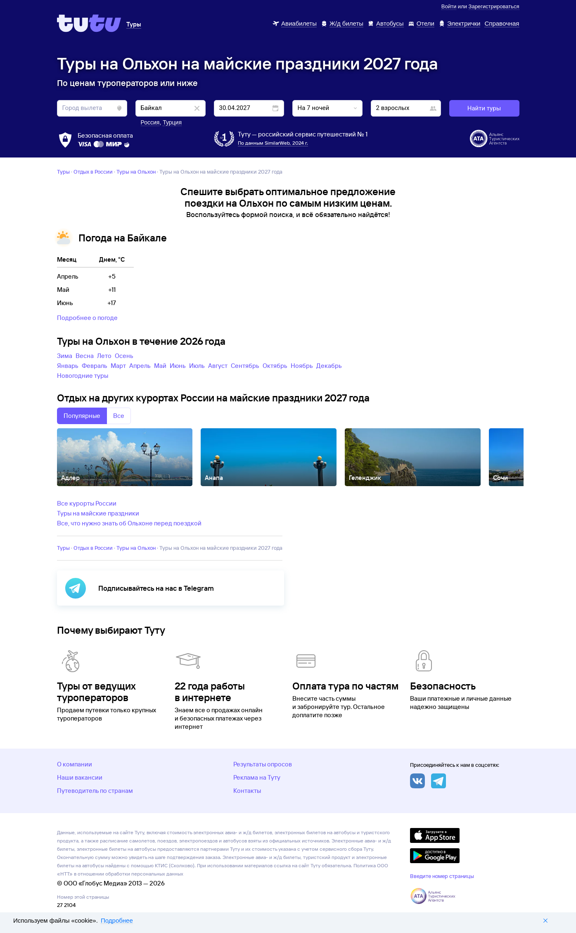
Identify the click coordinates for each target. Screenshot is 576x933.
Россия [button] (150, 122)
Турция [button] (172, 122)
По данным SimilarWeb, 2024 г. (273, 143)
